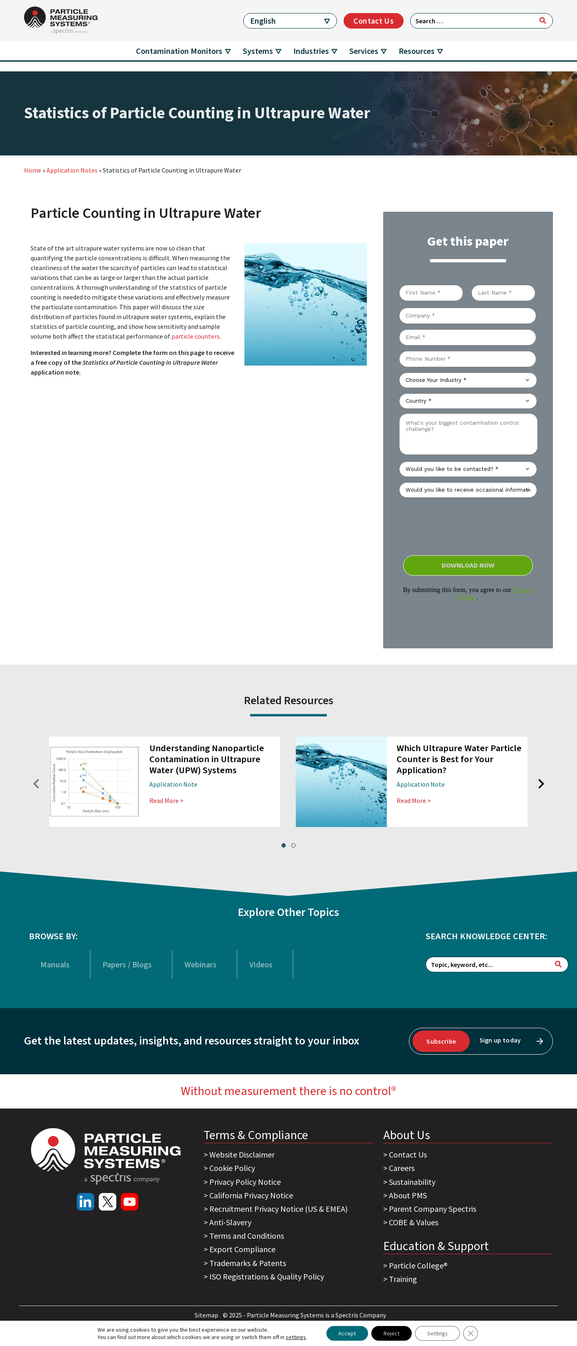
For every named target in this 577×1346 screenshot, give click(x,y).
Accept (347, 1333)
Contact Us (373, 21)
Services (363, 51)
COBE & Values (413, 1222)
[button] (283, 845)
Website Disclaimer (242, 1154)
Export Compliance (242, 1249)
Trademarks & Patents (247, 1263)
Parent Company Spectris (432, 1209)
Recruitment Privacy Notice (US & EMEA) (278, 1209)
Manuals (55, 964)
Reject (391, 1333)
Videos (261, 964)
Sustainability (412, 1182)
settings (295, 1337)
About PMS (408, 1195)
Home (32, 170)
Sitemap (207, 1315)
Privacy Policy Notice (245, 1182)
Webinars (200, 964)
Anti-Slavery (230, 1222)
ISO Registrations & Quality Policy (266, 1276)
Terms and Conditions (246, 1236)
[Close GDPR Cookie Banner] (471, 1333)
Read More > (166, 800)
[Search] (543, 20)
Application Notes (72, 170)
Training (403, 1279)
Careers (402, 1168)
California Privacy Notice (251, 1195)
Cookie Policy (232, 1168)
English (263, 21)
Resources (417, 51)
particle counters (195, 336)
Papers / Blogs (127, 964)
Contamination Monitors (179, 51)
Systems (258, 51)
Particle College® (418, 1265)
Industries (311, 51)
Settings (437, 1333)
